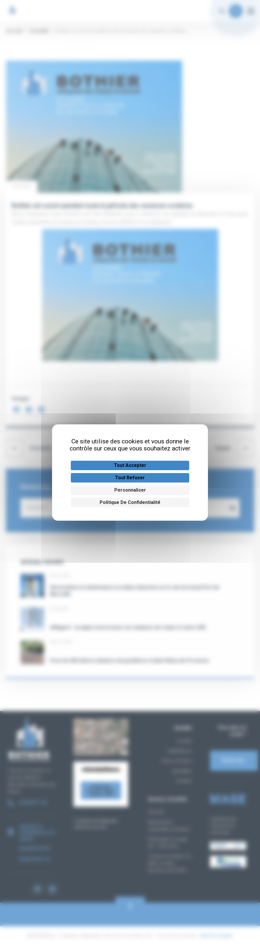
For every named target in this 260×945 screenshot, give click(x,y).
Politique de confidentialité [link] (130, 502)
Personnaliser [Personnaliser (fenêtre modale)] (130, 490)
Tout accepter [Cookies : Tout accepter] (130, 465)
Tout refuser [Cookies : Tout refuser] (130, 477)
